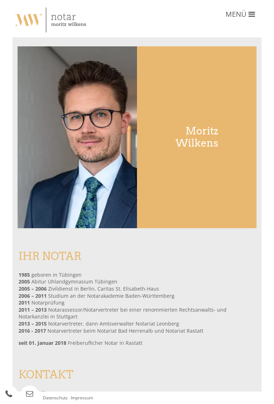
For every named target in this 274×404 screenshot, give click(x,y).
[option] (77, 137)
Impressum (82, 398)
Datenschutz (55, 398)
